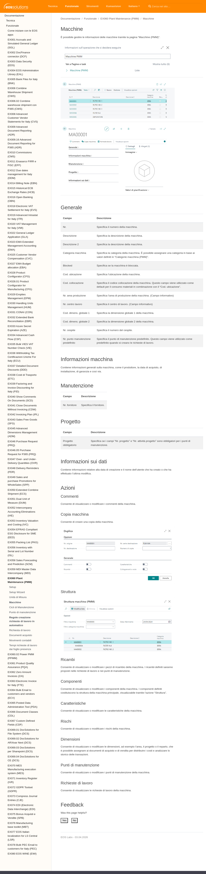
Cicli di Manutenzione (21, 607)
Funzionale (90, 18)
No (74, 820)
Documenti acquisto (20, 635)
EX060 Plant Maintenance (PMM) (119, 18)
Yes (64, 820)
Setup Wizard (17, 592)
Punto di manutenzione (22, 612)
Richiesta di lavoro (19, 630)
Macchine (15, 602)
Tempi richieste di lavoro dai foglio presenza (23, 647)
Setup (12, 587)
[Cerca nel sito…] (174, 6)
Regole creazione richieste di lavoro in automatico (21, 621)
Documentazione (70, 18)
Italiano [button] (133, 6)
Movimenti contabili (20, 640)
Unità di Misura (18, 597)
